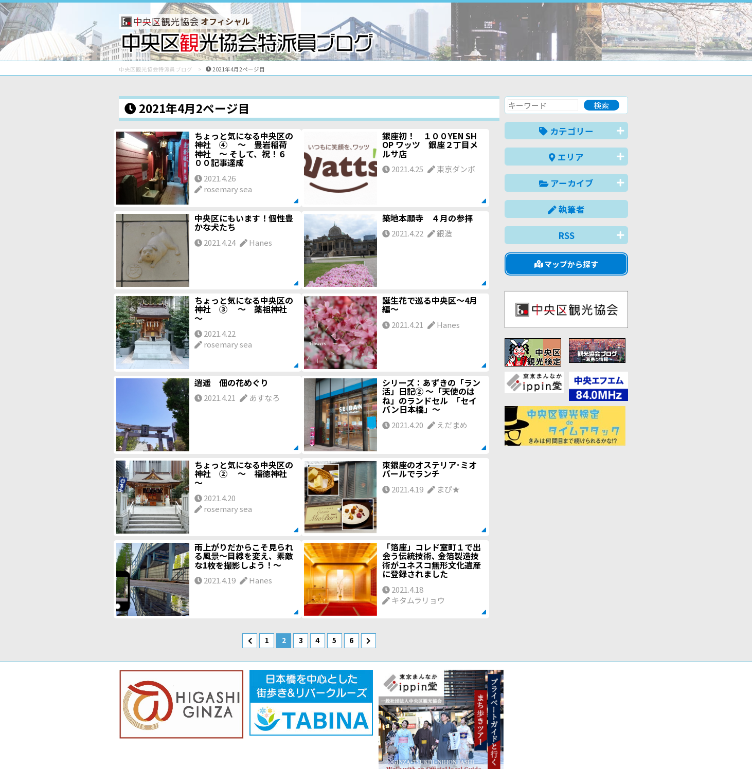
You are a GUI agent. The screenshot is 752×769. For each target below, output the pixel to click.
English (486, 745)
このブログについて (243, 724)
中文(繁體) (576, 745)
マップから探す (566, 264)
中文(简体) (528, 745)
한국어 (616, 745)
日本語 (450, 745)
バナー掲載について (157, 724)
